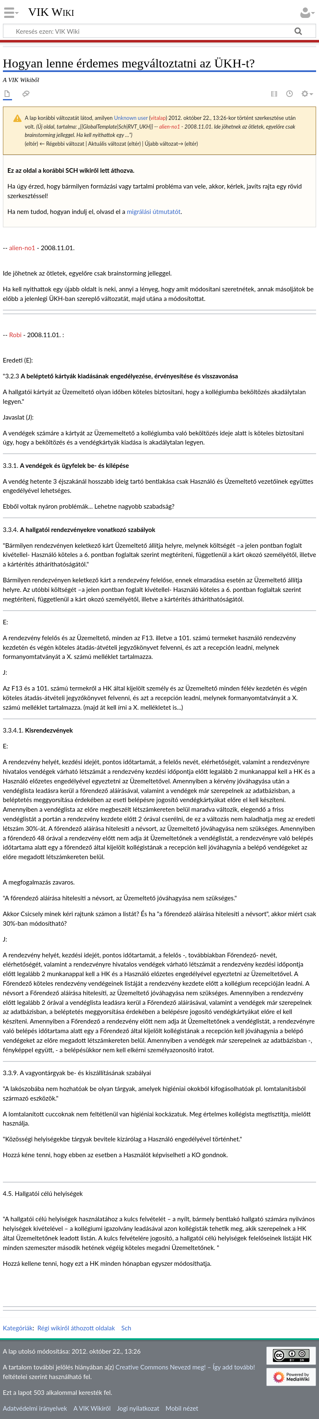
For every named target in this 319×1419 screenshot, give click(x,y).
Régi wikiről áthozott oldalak (76, 1328)
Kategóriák (18, 1328)
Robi (15, 334)
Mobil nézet (182, 1408)
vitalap (158, 117)
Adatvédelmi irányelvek (35, 1408)
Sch (126, 1328)
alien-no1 (169, 126)
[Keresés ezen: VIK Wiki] (159, 30)
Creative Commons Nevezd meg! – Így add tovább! (185, 1367)
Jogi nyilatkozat (138, 1408)
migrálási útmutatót (153, 211)
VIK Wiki (51, 12)
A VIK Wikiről (92, 1408)
